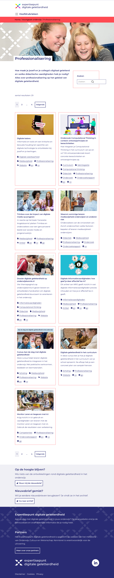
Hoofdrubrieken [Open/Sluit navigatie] (26, 14)
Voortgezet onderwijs (32, 19)
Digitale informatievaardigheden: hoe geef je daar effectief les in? (78, 279)
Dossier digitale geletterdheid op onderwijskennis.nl (32, 279)
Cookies (31, 574)
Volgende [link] (40, 105)
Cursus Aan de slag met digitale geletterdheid (31, 353)
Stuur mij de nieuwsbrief (29, 483)
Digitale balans (24, 138)
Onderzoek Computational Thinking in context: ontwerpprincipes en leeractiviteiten (78, 140)
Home (17, 19)
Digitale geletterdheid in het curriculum (79, 352)
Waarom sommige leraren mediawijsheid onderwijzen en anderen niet (79, 217)
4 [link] (31, 105)
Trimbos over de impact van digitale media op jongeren (33, 215)
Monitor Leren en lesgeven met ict (32, 414)
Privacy (39, 574)
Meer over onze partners (27, 550)
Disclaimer (20, 574)
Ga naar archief (24, 501)
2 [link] (21, 105)
